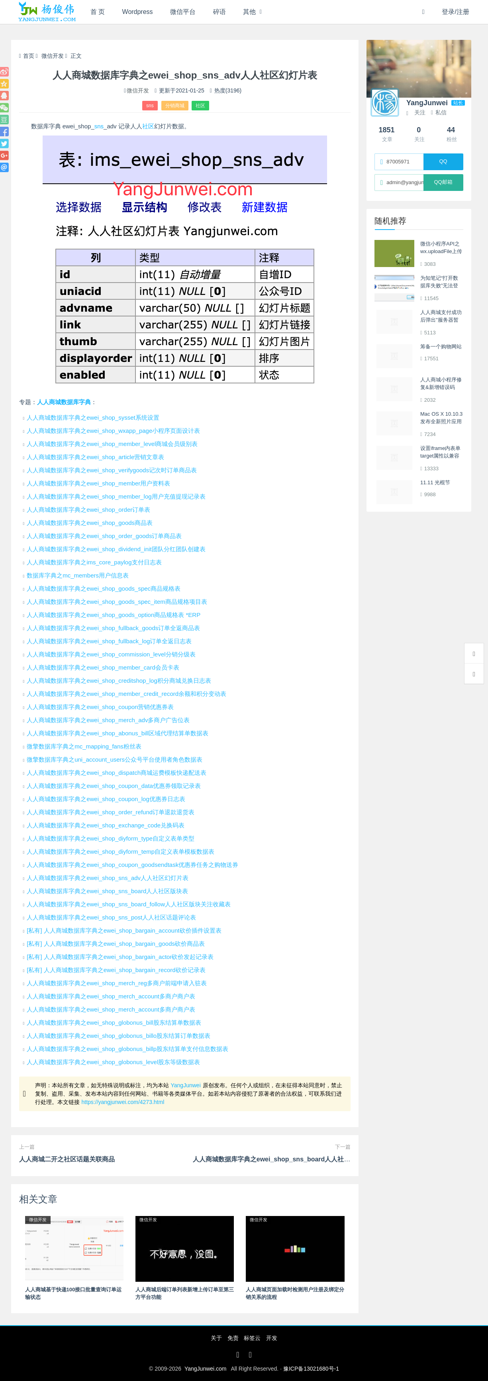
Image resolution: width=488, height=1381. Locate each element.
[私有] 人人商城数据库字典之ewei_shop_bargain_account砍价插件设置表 (124, 930)
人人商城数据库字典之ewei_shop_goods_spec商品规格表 (103, 588)
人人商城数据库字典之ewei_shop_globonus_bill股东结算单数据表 (114, 1022)
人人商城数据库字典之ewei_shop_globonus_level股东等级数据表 (113, 1062)
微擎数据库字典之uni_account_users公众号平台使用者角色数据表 (114, 759)
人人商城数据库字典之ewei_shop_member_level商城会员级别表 (112, 443)
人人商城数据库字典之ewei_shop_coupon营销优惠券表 (100, 706)
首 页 (97, 11)
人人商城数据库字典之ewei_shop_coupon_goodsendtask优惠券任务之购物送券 (132, 864)
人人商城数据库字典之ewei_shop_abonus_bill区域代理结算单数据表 (117, 733)
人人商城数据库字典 (64, 402)
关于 (216, 1338)
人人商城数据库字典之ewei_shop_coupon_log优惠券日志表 (106, 799)
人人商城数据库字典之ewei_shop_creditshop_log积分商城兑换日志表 (119, 680)
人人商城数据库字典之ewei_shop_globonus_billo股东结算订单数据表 (118, 1035)
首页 (26, 56)
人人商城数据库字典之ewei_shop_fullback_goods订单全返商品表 (113, 628)
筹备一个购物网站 (441, 347)
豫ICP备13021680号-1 (311, 1368)
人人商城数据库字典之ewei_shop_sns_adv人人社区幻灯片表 (107, 877)
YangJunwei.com (205, 1368)
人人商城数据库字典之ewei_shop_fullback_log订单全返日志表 (109, 641)
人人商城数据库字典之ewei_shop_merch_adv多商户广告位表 (108, 720)
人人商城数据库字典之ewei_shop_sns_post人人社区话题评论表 (111, 917)
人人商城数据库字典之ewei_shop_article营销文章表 (95, 457)
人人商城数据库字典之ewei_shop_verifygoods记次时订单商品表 (112, 470)
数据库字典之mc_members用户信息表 (78, 575)
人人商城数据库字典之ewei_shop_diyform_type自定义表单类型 (110, 838)
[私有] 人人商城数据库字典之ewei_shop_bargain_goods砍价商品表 (116, 943)
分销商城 (174, 105)
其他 (250, 11)
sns (150, 105)
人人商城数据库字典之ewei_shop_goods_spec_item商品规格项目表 (117, 601)
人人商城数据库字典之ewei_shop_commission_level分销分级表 (111, 654)
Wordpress (137, 11)
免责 (233, 1338)
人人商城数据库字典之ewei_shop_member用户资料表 (98, 483)
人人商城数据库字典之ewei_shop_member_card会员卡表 (103, 667)
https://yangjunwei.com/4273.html (123, 1102)
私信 (439, 112)
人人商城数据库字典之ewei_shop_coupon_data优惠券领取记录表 (114, 785)
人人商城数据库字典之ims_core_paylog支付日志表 (94, 562)
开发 (271, 1338)
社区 (200, 105)
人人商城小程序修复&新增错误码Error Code (441, 387)
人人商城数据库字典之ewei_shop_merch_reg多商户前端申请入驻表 (117, 983)
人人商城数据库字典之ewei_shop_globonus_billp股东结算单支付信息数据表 (127, 1048)
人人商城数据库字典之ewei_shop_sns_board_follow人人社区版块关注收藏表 (129, 904)
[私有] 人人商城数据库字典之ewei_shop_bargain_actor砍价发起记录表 (120, 956)
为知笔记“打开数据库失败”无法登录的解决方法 (439, 286)
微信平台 (183, 11)
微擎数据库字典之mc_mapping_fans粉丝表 (84, 746)
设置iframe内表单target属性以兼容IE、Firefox (440, 456)
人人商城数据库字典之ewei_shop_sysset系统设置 (93, 417)
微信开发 (52, 56)
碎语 (220, 11)
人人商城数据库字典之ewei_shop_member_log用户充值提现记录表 (116, 496)
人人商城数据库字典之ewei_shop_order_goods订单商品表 (104, 535)
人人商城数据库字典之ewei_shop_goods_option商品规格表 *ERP (113, 614)
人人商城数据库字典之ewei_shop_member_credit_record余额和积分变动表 (126, 693)
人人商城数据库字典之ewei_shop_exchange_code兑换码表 (105, 825)
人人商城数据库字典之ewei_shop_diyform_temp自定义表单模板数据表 (120, 851)
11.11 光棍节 (435, 482)
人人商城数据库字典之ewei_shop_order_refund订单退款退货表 (110, 812)
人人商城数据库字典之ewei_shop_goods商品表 (90, 522)
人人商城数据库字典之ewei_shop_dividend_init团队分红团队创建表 (116, 549)
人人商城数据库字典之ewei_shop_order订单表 (88, 509)
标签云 (252, 1338)
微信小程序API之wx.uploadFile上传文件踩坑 (441, 251)
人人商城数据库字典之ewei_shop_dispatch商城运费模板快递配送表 (116, 772)
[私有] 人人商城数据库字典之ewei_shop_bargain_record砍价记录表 (116, 970)
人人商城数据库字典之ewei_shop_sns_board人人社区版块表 (107, 891)
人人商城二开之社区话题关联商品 (67, 1159)
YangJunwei (186, 1085)
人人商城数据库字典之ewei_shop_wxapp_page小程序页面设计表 (113, 430)
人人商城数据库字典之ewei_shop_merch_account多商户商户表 (111, 996)
